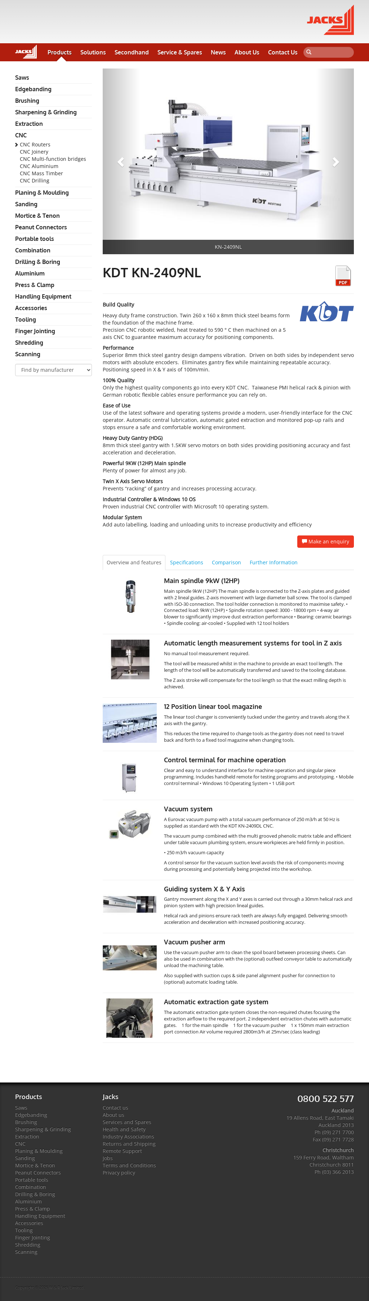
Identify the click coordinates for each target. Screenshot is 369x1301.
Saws (22, 77)
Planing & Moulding (42, 192)
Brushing (27, 100)
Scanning (27, 354)
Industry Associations (128, 1136)
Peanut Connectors (41, 227)
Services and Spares (127, 1122)
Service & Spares (179, 52)
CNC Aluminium (39, 166)
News (218, 52)
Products (60, 52)
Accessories (31, 308)
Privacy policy (119, 1172)
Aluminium (30, 273)
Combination (32, 250)
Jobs (108, 1158)
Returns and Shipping (129, 1143)
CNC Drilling (34, 180)
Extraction (29, 123)
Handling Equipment (43, 296)
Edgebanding (33, 89)
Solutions (93, 52)
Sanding (26, 204)
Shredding (29, 342)
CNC (21, 135)
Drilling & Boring (37, 261)
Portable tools (34, 238)
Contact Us (283, 52)
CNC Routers (35, 144)
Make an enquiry (325, 541)
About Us (247, 52)
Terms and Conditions (129, 1165)
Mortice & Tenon (37, 215)
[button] (122, 161)
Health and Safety (124, 1129)
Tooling (25, 319)
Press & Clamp (34, 284)
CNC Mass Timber (41, 173)
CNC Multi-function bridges (53, 158)
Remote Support (122, 1150)
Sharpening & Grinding (46, 112)
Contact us (115, 1107)
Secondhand (132, 52)
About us (113, 1114)
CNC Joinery (34, 151)
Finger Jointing (35, 331)
